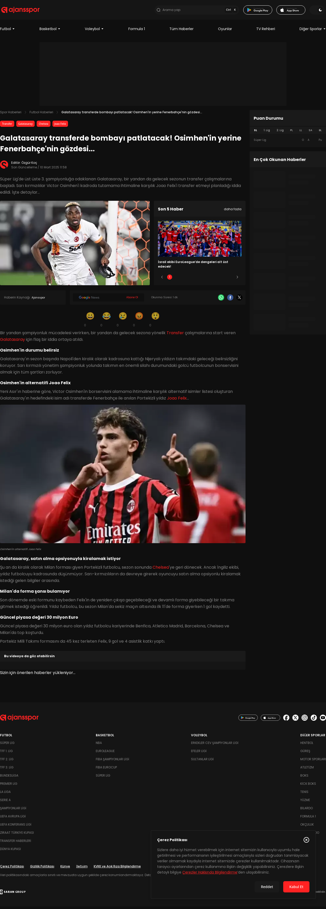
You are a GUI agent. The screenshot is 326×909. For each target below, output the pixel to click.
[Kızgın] (139, 322)
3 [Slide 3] (200, 280)
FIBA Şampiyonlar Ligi (112, 761)
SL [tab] (255, 133)
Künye (65, 869)
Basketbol (50, 31)
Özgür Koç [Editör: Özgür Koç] (29, 165)
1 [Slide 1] (169, 280)
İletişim (82, 869)
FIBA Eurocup (106, 770)
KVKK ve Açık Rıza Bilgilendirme (117, 869)
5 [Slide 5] (230, 280)
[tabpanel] (288, 143)
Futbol (7, 31)
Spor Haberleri (10, 115)
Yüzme (305, 802)
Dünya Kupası (10, 851)
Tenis (304, 794)
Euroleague (105, 753)
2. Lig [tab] (280, 133)
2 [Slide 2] (185, 280)
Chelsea (43, 126)
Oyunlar (225, 31)
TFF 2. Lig (6, 761)
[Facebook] (230, 300)
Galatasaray (25, 126)
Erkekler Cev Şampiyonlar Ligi (214, 745)
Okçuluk (307, 827)
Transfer (7, 126)
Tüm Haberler (181, 31)
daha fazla (232, 212)
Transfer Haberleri (15, 843)
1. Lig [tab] (267, 133)
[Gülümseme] (90, 322)
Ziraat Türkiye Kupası (17, 835)
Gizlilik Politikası (42, 869)
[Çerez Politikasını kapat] (306, 840)
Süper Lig (7, 745)
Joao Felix (60, 126)
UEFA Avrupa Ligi (13, 819)
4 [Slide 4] (215, 280)
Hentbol (306, 745)
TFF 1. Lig (6, 753)
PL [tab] (291, 133)
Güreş (305, 753)
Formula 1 (136, 31)
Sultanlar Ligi (202, 761)
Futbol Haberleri (41, 115)
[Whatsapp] (221, 300)
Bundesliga (9, 778)
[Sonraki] (237, 280)
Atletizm (307, 770)
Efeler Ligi (199, 753)
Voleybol (94, 31)
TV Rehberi (265, 31)
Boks (304, 778)
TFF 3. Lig (6, 770)
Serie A (5, 802)
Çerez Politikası (12, 869)
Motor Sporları (313, 761)
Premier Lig (8, 786)
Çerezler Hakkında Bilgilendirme (209, 872)
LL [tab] (301, 133)
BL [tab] (320, 133)
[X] (239, 300)
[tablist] (288, 133)
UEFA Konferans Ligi (15, 827)
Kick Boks (308, 786)
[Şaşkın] (155, 322)
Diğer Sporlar (313, 31)
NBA (99, 745)
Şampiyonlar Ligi (13, 810)
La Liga (5, 794)
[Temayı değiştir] (318, 11)
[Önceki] (162, 280)
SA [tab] (310, 133)
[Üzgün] (123, 322)
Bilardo (306, 810)
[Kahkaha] (106, 322)
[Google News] (108, 300)
